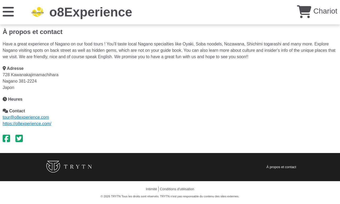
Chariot (317, 11)
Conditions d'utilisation (177, 189)
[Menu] (8, 11)
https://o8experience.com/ (27, 123)
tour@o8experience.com (26, 117)
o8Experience (90, 12)
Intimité (151, 189)
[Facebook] (6, 138)
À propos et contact (281, 167)
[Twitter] (19, 138)
